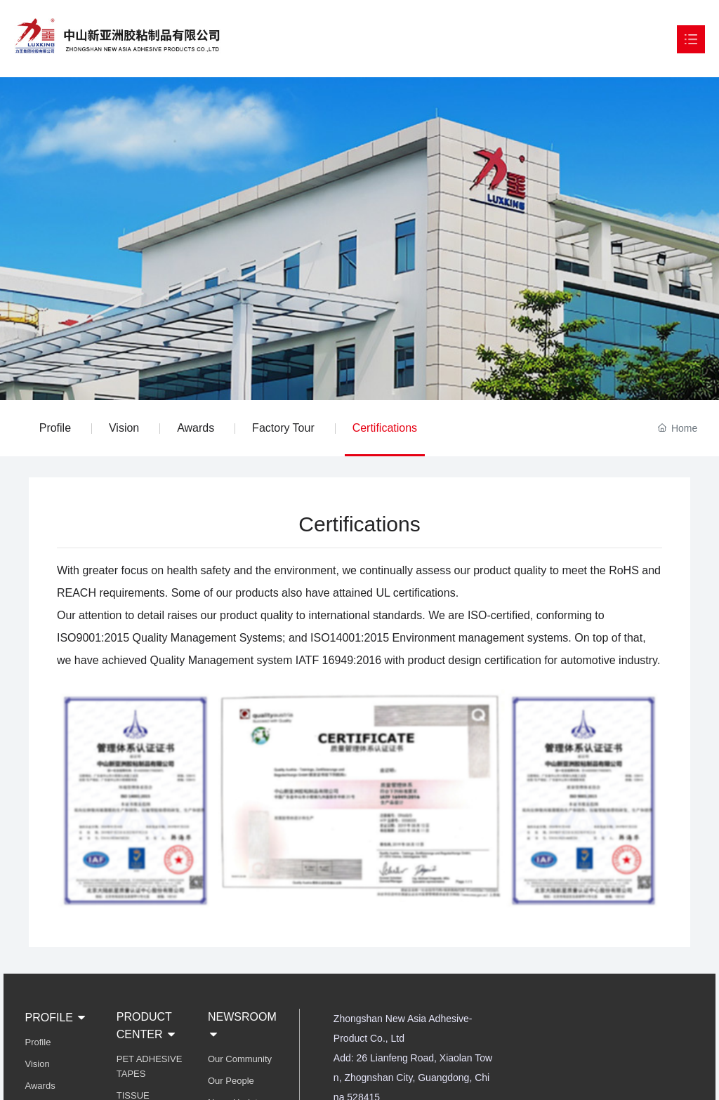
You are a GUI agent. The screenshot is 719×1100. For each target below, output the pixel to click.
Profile (55, 428)
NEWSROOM (242, 1025)
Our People (231, 1080)
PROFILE (56, 1017)
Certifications (384, 428)
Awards (195, 428)
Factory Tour (283, 428)
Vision (124, 428)
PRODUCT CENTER (147, 1025)
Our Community (240, 1059)
